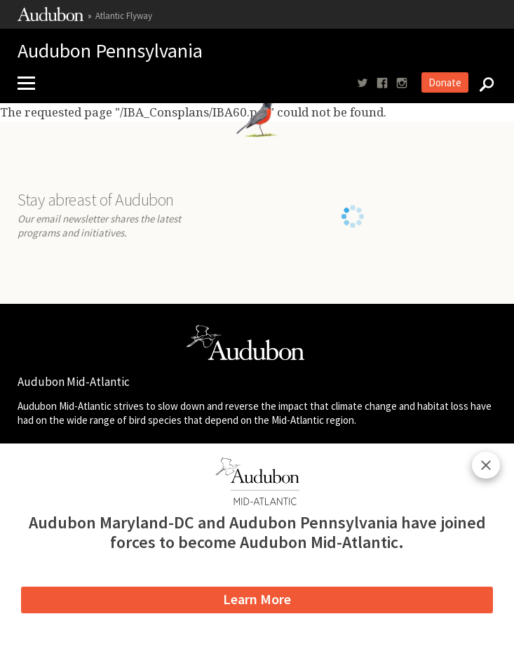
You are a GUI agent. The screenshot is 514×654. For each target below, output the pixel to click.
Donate (444, 82)
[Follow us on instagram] (402, 83)
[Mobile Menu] (32, 83)
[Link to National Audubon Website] (50, 18)
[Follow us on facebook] (382, 83)
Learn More (257, 599)
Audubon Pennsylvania (110, 52)
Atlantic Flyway (123, 16)
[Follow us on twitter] (363, 83)
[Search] (482, 83)
